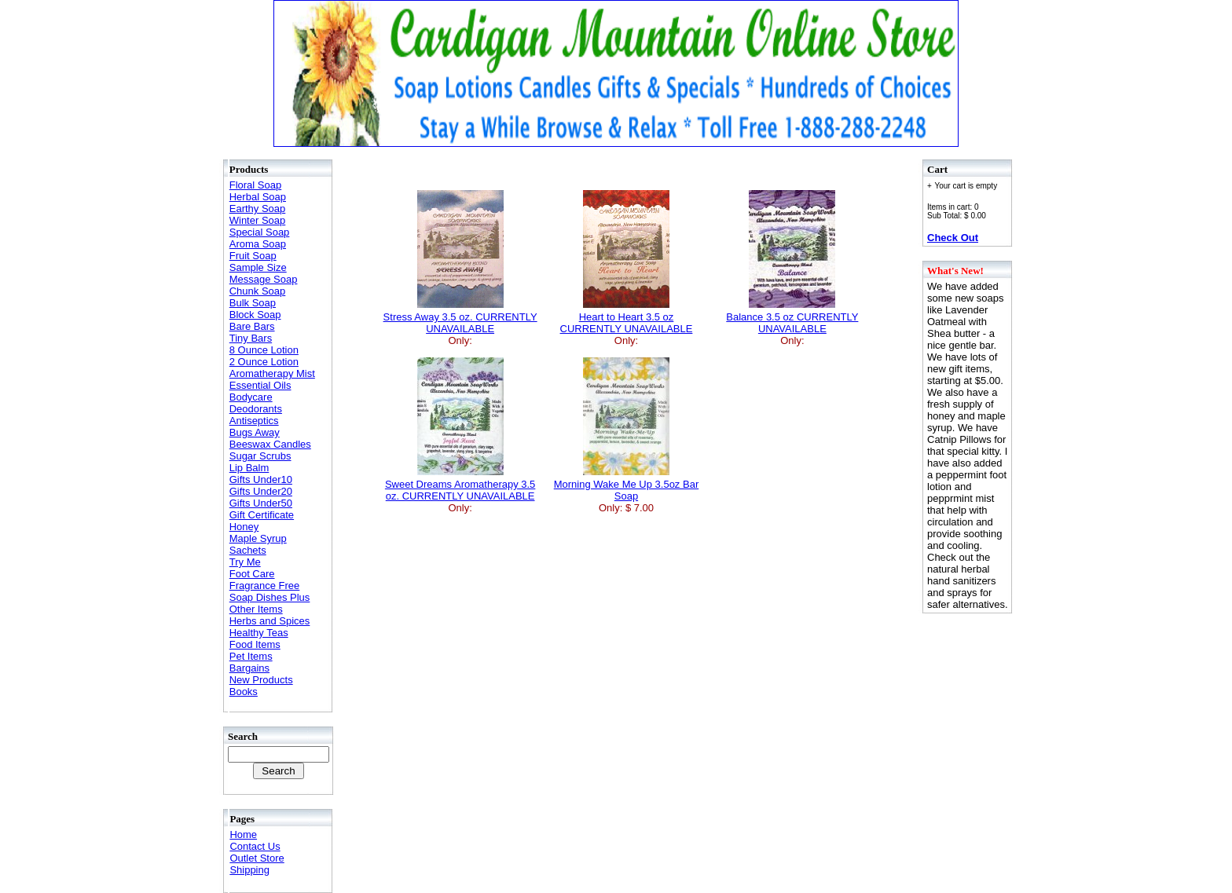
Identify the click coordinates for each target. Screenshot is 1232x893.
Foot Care (252, 574)
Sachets (247, 550)
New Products (261, 680)
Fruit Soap (253, 256)
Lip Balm (249, 468)
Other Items (256, 609)
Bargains (249, 668)
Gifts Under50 (260, 503)
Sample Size (258, 267)
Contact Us (254, 846)
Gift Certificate (261, 515)
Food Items (254, 644)
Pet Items (251, 656)
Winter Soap (257, 220)
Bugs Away (254, 432)
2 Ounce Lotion (264, 362)
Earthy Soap (257, 208)
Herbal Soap (257, 197)
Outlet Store (256, 858)
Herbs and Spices (269, 621)
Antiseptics (254, 420)
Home (243, 834)
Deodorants (255, 409)
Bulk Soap (252, 303)
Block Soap (255, 314)
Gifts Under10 (260, 479)
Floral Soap (255, 185)
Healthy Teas (258, 633)
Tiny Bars (250, 338)
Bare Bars (252, 326)
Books (243, 691)
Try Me (245, 562)
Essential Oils (260, 385)
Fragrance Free (264, 585)
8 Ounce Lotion (264, 350)
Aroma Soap (257, 244)
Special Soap (259, 232)
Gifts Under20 (260, 491)
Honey (244, 527)
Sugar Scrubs (260, 456)
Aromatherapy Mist (272, 373)
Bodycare (251, 397)
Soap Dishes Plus (269, 597)
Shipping (249, 870)
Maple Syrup (258, 538)
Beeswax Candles (270, 444)
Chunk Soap (257, 291)
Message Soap (263, 279)
